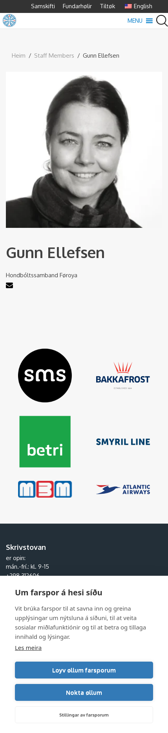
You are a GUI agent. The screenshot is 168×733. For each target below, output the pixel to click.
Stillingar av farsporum (84, 715)
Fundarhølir (77, 6)
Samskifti (43, 6)
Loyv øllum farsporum (84, 670)
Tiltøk (107, 6)
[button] (135, 21)
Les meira (28, 647)
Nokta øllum (84, 692)
